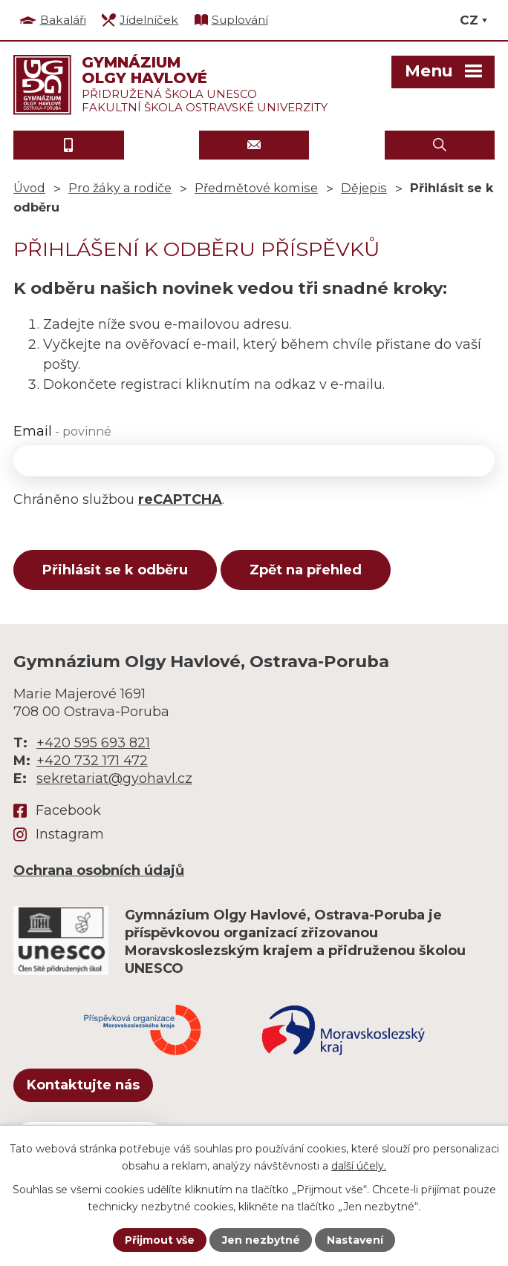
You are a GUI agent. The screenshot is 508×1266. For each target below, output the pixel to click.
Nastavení (355, 1240)
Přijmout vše (160, 1240)
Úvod (29, 187)
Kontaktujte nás (83, 1085)
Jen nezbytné (261, 1240)
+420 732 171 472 (92, 760)
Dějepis (364, 187)
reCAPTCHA (180, 499)
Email (62, 431)
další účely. (358, 1165)
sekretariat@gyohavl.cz (114, 778)
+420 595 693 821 (93, 743)
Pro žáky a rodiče (120, 187)
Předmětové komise (256, 187)
